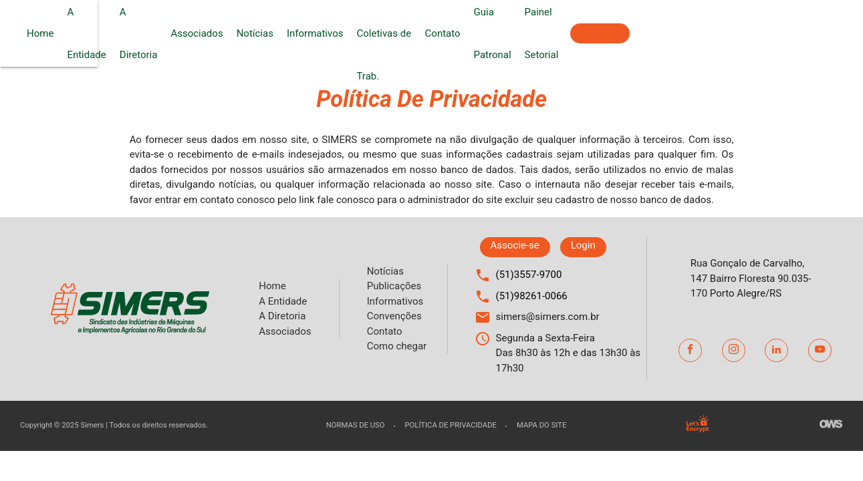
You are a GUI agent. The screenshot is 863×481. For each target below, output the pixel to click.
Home (146, 33)
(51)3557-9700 (529, 275)
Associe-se (822, 33)
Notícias (368, 33)
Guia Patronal (675, 33)
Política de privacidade (451, 425)
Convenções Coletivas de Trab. (527, 33)
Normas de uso (355, 425)
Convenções (394, 316)
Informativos (428, 33)
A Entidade (193, 33)
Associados (311, 33)
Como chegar (396, 346)
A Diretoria (249, 33)
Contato (625, 33)
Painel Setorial (740, 33)
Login (583, 245)
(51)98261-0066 (532, 296)
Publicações (394, 286)
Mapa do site (541, 425)
